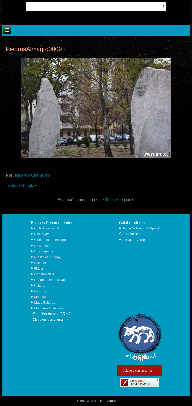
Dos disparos (43, 251)
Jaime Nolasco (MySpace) (141, 228)
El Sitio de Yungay (47, 257)
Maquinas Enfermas (48, 308)
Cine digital (42, 234)
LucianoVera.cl (105, 401)
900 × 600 (114, 200)
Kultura (39, 285)
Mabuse (40, 297)
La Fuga (40, 291)
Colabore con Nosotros (137, 370)
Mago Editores (44, 302)
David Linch (42, 246)
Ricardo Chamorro (32, 175)
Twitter (12, 185)
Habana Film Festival (49, 280)
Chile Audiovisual (46, 228)
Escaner (40, 263)
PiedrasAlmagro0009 (34, 49)
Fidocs (39, 268)
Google (27, 185)
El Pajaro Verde (133, 240)
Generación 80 (45, 274)
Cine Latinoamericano (50, 240)
